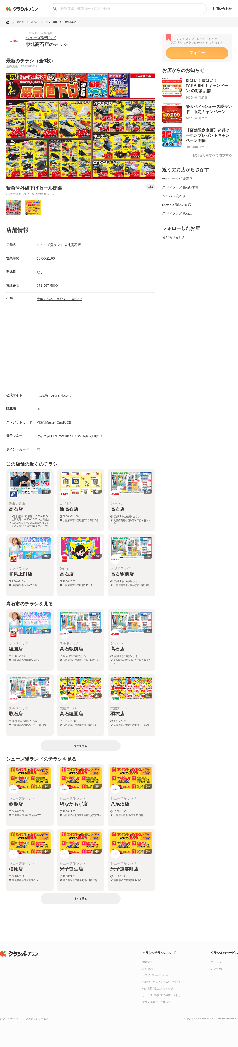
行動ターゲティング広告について (161, 981)
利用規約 (147, 968)
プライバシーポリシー (155, 975)
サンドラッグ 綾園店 (177, 179)
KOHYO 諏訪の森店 (176, 205)
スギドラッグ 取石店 (177, 213)
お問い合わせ (222, 9)
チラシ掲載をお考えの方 (156, 1001)
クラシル (216, 962)
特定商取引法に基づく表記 (157, 988)
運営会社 (147, 962)
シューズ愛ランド (41, 38)
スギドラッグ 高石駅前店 (180, 187)
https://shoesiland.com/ (54, 395)
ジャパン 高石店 (174, 196)
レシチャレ (217, 968)
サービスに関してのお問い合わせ (161, 995)
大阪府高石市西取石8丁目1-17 (59, 299)
